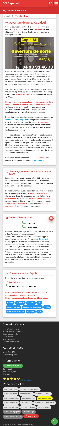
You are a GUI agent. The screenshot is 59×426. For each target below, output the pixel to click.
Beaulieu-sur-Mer (13, 307)
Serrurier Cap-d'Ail (37, 160)
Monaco (10, 303)
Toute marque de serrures (13, 331)
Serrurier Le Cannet (43, 394)
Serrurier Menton (28, 398)
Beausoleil (20, 303)
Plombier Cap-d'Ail (10, 355)
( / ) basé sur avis (28, 380)
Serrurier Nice (26, 403)
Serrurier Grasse (26, 394)
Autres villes (31, 416)
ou (29, 286)
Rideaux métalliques (11, 342)
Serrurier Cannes (10, 394)
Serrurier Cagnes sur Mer (30, 389)
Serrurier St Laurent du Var (44, 403)
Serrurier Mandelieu (11, 398)
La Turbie (30, 303)
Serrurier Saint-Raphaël (12, 417)
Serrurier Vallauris (28, 407)
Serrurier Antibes (10, 389)
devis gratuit (43, 239)
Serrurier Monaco (44, 398)
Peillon (47, 307)
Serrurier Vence (44, 407)
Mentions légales (9, 371)
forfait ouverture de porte (16, 120)
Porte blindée (8, 336)
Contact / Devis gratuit (12, 366)
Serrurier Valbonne (11, 407)
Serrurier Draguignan (12, 412)
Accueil (7, 16)
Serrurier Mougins (11, 403)
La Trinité (30, 311)
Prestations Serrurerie (11, 329)
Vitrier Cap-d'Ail (9, 352)
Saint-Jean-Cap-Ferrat (15, 311)
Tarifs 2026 (7, 369)
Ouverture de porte (22, 16)
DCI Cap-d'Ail (10, 3)
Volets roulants (9, 339)
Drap (39, 311)
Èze (39, 303)
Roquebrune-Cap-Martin (32, 307)
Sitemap (6, 374)
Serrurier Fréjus (28, 412)
